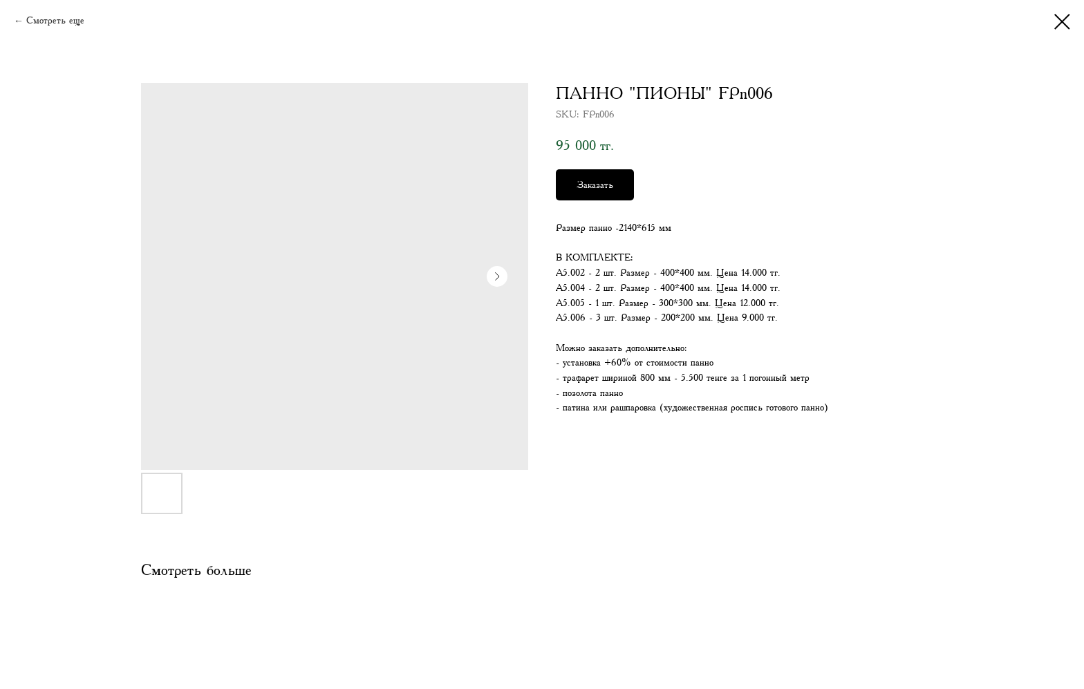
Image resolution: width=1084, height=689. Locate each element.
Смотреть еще (55, 21)
